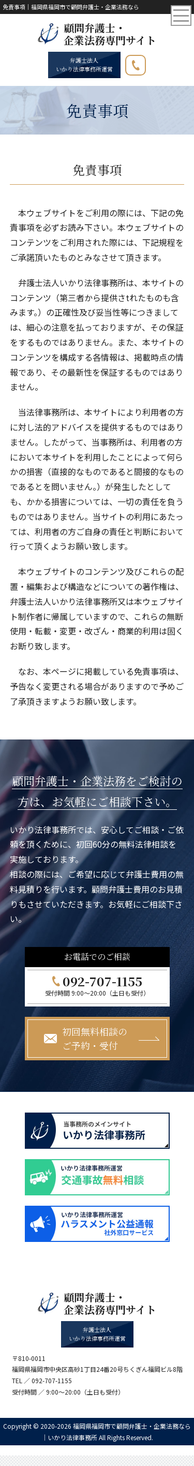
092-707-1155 (145, 63)
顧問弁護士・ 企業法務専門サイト (110, 34)
